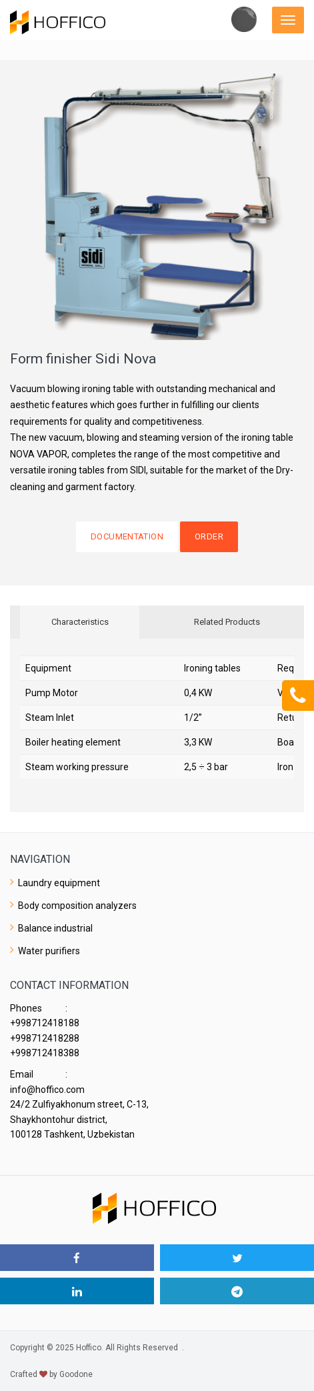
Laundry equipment (59, 883)
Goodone (76, 1374)
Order (209, 536)
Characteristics (80, 622)
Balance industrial (55, 928)
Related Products (227, 622)
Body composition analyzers (77, 905)
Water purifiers (49, 951)
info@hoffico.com (47, 1089)
